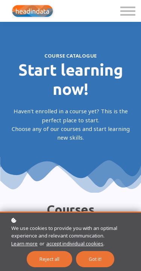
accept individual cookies (74, 243)
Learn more (24, 243)
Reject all (49, 259)
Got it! (95, 259)
